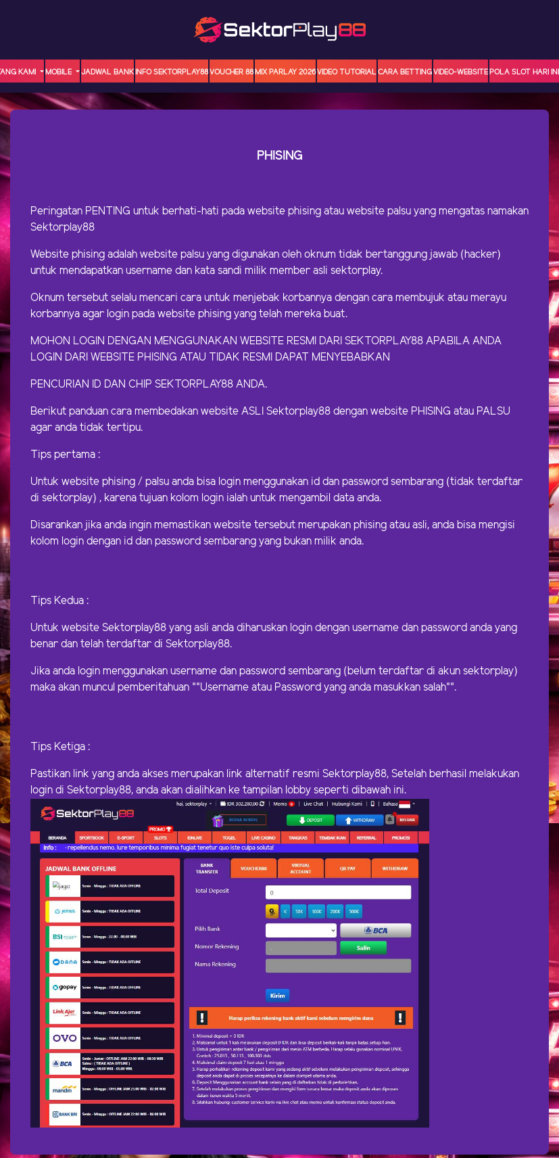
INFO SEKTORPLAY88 (171, 72)
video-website (460, 72)
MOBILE (59, 72)
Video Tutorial (346, 72)
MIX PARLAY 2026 (285, 72)
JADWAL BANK (107, 72)
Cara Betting (405, 72)
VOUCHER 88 (231, 72)
